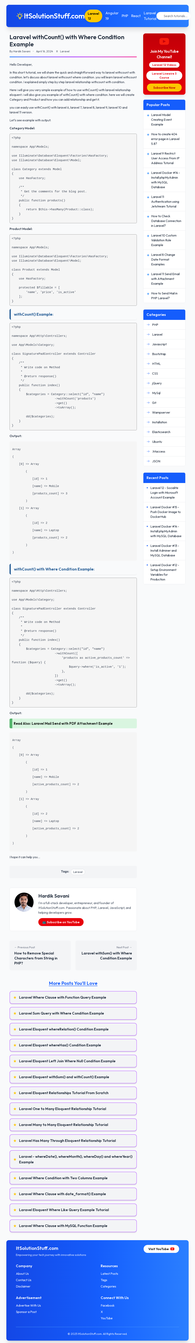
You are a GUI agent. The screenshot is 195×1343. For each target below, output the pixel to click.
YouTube (107, 1318)
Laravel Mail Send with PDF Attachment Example (72, 723)
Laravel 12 (93, 16)
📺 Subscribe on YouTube (61, 922)
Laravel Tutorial (150, 16)
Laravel (78, 872)
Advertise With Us (28, 1305)
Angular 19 (112, 16)
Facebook (108, 1305)
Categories (108, 1286)
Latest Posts (109, 1274)
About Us (22, 1274)
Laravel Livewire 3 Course (164, 75)
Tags (104, 1280)
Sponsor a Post (26, 1312)
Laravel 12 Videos (164, 65)
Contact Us (23, 1280)
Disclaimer (23, 1286)
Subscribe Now (164, 88)
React (136, 16)
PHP (125, 16)
